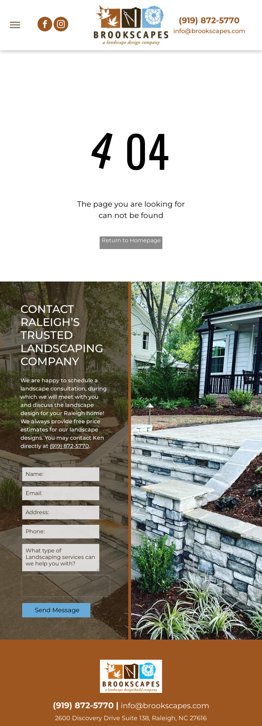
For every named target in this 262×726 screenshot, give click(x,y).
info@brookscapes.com (209, 31)
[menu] (15, 25)
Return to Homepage (131, 240)
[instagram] (61, 25)
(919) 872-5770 (209, 20)
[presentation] (66, 586)
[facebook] (45, 25)
